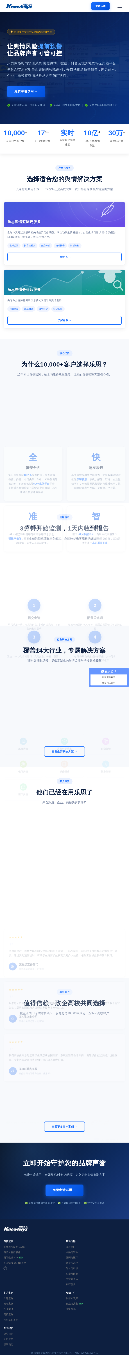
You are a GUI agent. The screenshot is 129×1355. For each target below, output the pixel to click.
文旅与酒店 (72, 1279)
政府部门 (71, 1247)
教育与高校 (72, 1263)
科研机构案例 (11, 1319)
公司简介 (8, 1333)
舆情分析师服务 (12, 1252)
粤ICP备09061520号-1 (86, 1353)
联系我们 (8, 1344)
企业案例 (8, 1309)
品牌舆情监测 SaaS (14, 1247)
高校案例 (8, 1314)
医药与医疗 (72, 1257)
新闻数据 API (13, 1257)
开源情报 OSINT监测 (15, 1263)
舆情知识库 (72, 1298)
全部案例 (8, 1298)
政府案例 (8, 1303)
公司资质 (8, 1339)
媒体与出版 (72, 1268)
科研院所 (71, 1284)
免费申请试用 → (26, 91)
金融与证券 (72, 1252)
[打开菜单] (119, 6)
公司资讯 (71, 1309)
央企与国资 (72, 1273)
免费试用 (100, 6)
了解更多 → (64, 256)
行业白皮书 (74, 1303)
